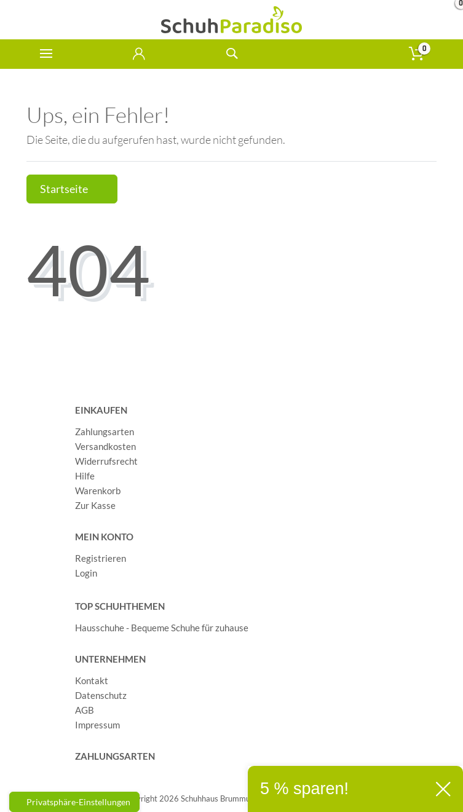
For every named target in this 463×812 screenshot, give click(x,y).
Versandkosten (105, 446)
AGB (84, 709)
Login (86, 572)
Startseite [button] (72, 189)
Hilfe (85, 475)
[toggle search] (231, 53)
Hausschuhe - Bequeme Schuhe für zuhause (161, 627)
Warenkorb (98, 490)
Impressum (97, 724)
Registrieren (100, 558)
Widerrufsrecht (106, 461)
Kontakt (91, 680)
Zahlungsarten (104, 431)
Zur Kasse (95, 505)
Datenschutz (101, 695)
